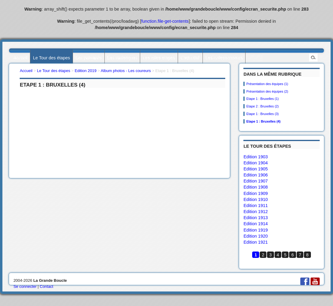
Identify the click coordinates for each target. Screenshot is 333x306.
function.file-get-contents (165, 21)
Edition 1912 (255, 211)
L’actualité (190, 57)
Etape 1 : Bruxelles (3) (262, 114)
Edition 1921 (255, 242)
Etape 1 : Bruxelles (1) (262, 98)
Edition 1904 (255, 162)
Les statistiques (122, 57)
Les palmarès (89, 57)
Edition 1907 (255, 181)
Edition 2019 (86, 70)
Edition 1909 (255, 193)
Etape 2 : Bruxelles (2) (262, 106)
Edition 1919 (255, 230)
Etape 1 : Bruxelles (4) (263, 121)
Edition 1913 (255, 217)
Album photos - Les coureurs (126, 70)
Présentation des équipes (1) (267, 84)
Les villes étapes (159, 57)
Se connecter (24, 286)
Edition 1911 (255, 205)
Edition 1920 (255, 236)
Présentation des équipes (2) (267, 91)
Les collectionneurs (224, 57)
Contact (46, 286)
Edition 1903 (255, 156)
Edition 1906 (255, 175)
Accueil (20, 57)
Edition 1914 (255, 223)
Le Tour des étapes (51, 57)
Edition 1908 (255, 187)
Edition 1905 (255, 168)
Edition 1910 (255, 199)
